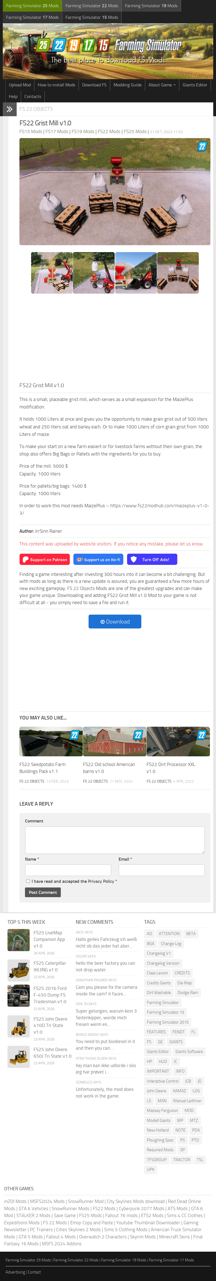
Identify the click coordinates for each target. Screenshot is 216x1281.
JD (200, 1081)
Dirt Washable (159, 992)
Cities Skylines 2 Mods (78, 1229)
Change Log (171, 943)
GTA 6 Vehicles (33, 1208)
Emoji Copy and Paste (91, 1222)
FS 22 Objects (36, 109)
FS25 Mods (90, 1215)
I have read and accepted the (71, 881)
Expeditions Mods (22, 1222)
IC (175, 1061)
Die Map (184, 982)
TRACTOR (181, 1159)
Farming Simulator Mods (32, 5)
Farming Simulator (163, 1002)
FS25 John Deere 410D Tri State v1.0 (50, 1025)
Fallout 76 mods (121, 1215)
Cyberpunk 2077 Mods (141, 1208)
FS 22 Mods (55, 1222)
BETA (191, 933)
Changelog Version (163, 963)
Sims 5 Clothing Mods (125, 1229)
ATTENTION (169, 933)
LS (149, 1100)
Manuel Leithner (187, 1100)
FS (149, 1041)
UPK (150, 1169)
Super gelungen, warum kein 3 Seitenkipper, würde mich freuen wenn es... (106, 1017)
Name (32, 859)
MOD (189, 1110)
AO (149, 933)
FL (193, 1031)
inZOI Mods (15, 1201)
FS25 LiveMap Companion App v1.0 (49, 939)
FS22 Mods (104, 1208)
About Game (160, 84)
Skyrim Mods (143, 1236)
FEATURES (156, 1031)
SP (182, 1149)
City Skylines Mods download (136, 1201)
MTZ (194, 1120)
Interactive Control (163, 1081)
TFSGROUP (157, 1159)
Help (13, 96)
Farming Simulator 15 (165, 1012)
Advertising (15, 1272)
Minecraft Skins (174, 1236)
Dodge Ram (188, 992)
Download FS (94, 84)
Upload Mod (20, 84)
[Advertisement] (114, 339)
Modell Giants (158, 1120)
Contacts (32, 96)
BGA (150, 943)
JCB (188, 1081)
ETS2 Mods (152, 1215)
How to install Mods (56, 84)
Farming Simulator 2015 (168, 1022)
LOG (196, 1090)
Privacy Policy (101, 881)
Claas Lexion (157, 973)
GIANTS (176, 1041)
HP (149, 1061)
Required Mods (160, 1149)
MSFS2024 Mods (47, 1201)
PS (182, 1140)
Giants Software (189, 1051)
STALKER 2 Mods (33, 1215)
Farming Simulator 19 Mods (123, 1260)
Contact (34, 1272)
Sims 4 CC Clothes (185, 1215)
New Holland (158, 1130)
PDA (196, 1130)
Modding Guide (128, 84)
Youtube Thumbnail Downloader (148, 1222)
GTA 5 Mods (31, 1236)
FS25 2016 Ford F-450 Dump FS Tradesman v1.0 (50, 994)
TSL (200, 1159)
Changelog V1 (159, 953)
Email (125, 859)
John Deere (156, 1090)
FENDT (178, 1031)
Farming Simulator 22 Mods (76, 1260)
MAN (162, 1100)
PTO (195, 1140)
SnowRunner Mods (70, 1208)
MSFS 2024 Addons (62, 1243)
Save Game (65, 1215)
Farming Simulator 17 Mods (171, 1260)
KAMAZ (179, 1090)
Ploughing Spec (160, 1140)
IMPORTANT (158, 1071)
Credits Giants (159, 982)
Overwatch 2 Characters (103, 1236)
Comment (34, 821)
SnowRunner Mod (86, 1201)
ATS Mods (178, 1208)
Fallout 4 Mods (61, 1236)
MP (180, 1120)
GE (160, 1041)
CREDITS (182, 973)
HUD (163, 1061)
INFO (180, 1071)
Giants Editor (195, 84)
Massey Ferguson (162, 1110)
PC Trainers (41, 1229)
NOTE (180, 1130)
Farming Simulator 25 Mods (28, 1260)
